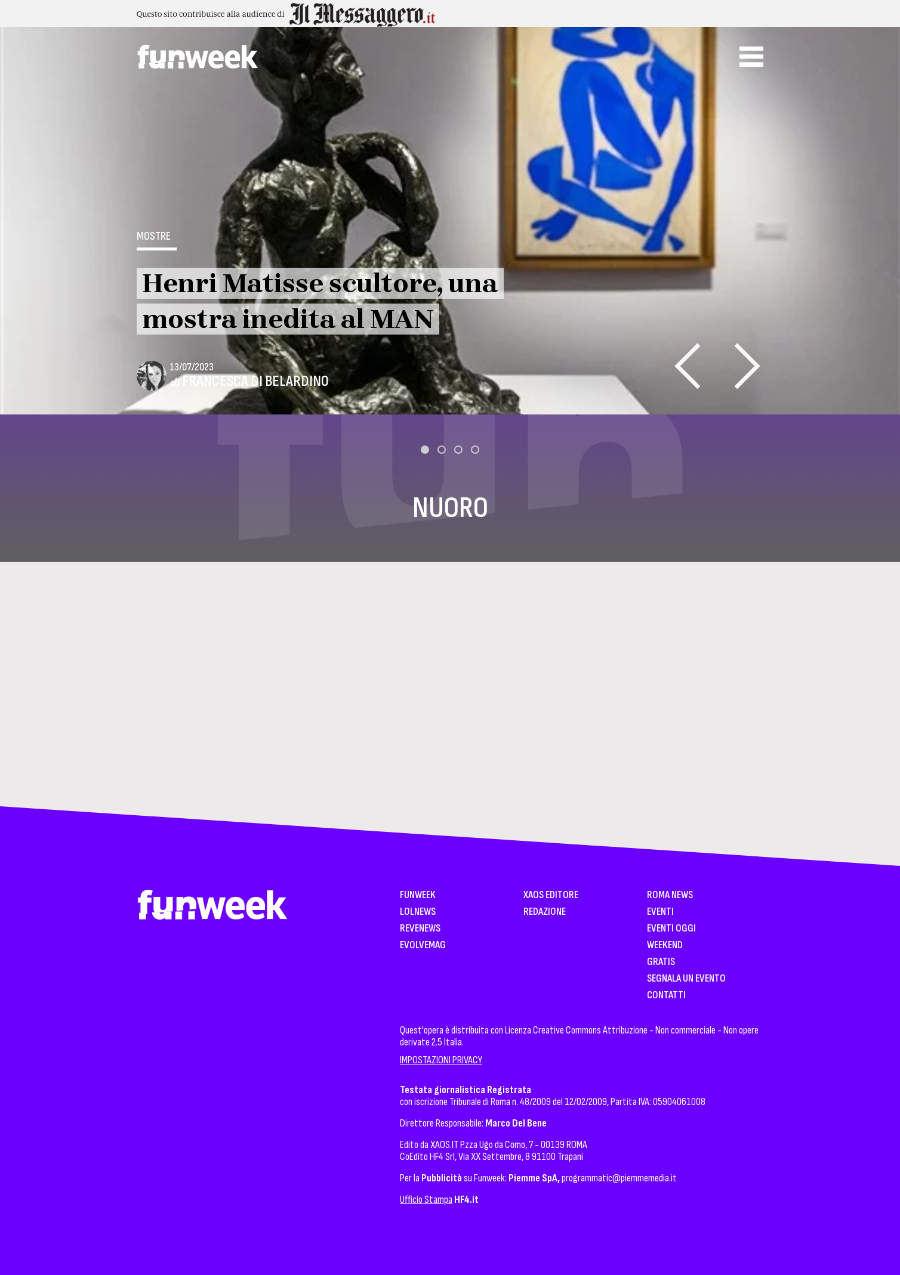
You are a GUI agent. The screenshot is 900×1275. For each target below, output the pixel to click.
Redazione (544, 912)
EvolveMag (423, 945)
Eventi (660, 912)
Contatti (666, 995)
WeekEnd (665, 945)
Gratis (661, 962)
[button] (425, 449)
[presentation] (687, 366)
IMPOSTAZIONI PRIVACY (441, 1060)
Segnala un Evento (686, 979)
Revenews (420, 928)
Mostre (154, 236)
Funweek (418, 895)
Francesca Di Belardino (255, 381)
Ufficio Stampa (426, 1199)
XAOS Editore (550, 895)
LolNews (418, 912)
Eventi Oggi (671, 928)
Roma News (670, 895)
